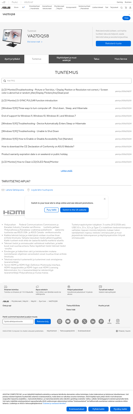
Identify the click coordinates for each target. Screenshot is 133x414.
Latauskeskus (71, 356)
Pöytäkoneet (7, 352)
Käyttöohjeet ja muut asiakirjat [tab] (66, 54)
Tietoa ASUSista (72, 305)
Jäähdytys (7, 384)
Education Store (104, 325)
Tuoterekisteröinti (73, 352)
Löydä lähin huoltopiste (42, 185)
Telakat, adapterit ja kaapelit (45, 379)
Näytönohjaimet (9, 376)
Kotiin (5, 317)
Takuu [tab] (96, 54)
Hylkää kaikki (98, 409)
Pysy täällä (51, 210)
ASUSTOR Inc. (72, 321)
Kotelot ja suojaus (41, 372)
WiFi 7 (36, 325)
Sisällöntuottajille (9, 329)
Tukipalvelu (70, 340)
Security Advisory (73, 364)
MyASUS (70, 368)
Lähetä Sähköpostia (15, 185)
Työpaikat (70, 325)
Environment (103, 309)
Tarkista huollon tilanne (75, 371)
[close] (105, 199)
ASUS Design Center (106, 329)
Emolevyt (6, 372)
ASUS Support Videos (75, 360)
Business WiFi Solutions (43, 344)
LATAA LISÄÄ (66, 166)
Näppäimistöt (39, 352)
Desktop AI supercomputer (44, 340)
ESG (68, 313)
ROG (100, 332)
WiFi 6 (36, 329)
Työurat (69, 309)
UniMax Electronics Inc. (75, 332)
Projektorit (7, 364)
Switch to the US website (74, 210)
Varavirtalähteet (40, 383)
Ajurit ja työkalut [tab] (12, 54)
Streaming (38, 364)
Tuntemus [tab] (36, 54)
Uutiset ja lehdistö (73, 317)
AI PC (100, 317)
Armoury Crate (104, 348)
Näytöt (5, 344)
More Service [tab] (121, 54)
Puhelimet (6, 309)
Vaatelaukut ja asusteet (43, 368)
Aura (100, 352)
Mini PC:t (6, 360)
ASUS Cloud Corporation (76, 328)
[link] (66, 3)
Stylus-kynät (39, 387)
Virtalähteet (38, 305)
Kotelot (5, 380)
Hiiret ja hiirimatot (41, 356)
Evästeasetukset (76, 409)
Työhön (5, 325)
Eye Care (42, 297)
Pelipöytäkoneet (9, 356)
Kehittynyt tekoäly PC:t (107, 321)
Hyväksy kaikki (120, 409)
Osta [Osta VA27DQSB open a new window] (126, 13)
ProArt (101, 336)
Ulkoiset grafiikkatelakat (43, 309)
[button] (3, 3)
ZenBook (101, 340)
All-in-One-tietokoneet (11, 348)
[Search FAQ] (66, 76)
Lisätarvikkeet (8, 336)
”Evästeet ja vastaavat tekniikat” (54, 403)
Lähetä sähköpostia (74, 344)
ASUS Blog (102, 344)
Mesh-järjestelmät (41, 336)
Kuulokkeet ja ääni (41, 360)
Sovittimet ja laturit (41, 375)
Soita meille (70, 348)
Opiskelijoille (7, 333)
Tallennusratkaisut (41, 317)
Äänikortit (38, 313)
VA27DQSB (9, 9)
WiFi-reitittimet (40, 332)
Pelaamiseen (7, 321)
